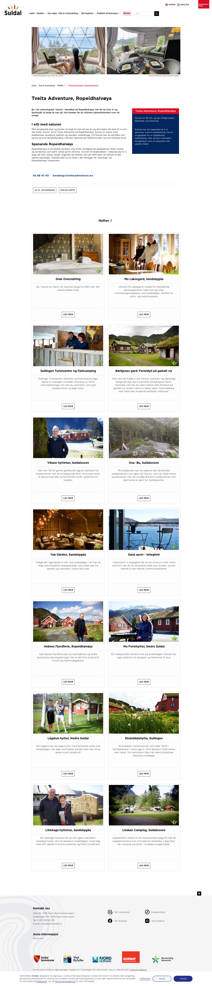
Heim (32, 13)
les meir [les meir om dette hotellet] (68, 317)
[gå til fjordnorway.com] (102, 958)
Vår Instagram (158, 924)
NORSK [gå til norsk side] (172, 5)
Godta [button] (183, 979)
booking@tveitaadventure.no (73, 175)
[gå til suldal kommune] (47, 958)
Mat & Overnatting (47, 85)
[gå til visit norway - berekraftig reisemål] (162, 958)
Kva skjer (52, 13)
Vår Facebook (120, 924)
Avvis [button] (162, 979)
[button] (41, 13)
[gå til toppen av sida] (199, 896)
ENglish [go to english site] (184, 5)
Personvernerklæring (65, 981)
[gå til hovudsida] (13, 10)
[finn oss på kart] (68, 190)
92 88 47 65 (41, 175)
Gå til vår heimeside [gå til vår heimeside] (44, 190)
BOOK (127, 13)
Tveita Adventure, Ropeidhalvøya (83, 85)
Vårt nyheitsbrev (122, 915)
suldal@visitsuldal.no (51, 926)
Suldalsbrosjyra (158, 915)
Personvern (38, 941)
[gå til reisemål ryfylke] (73, 958)
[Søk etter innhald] (156, 13)
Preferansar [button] (41, 981)
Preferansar (145, 979)
